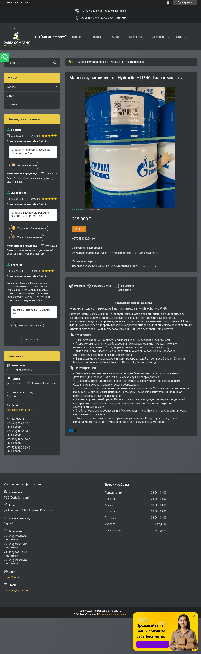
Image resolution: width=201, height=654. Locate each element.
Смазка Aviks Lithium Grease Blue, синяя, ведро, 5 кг (30, 151)
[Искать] (55, 62)
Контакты (135, 36)
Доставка (158, 36)
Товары (96, 36)
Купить (79, 228)
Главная (76, 36)
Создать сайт (12, 2)
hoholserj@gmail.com (20, 409)
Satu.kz (117, 611)
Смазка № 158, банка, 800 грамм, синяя (32, 312)
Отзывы (12, 104)
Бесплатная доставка (89, 247)
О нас (115, 36)
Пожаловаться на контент (112, 614)
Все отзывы (32, 339)
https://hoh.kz (12, 577)
